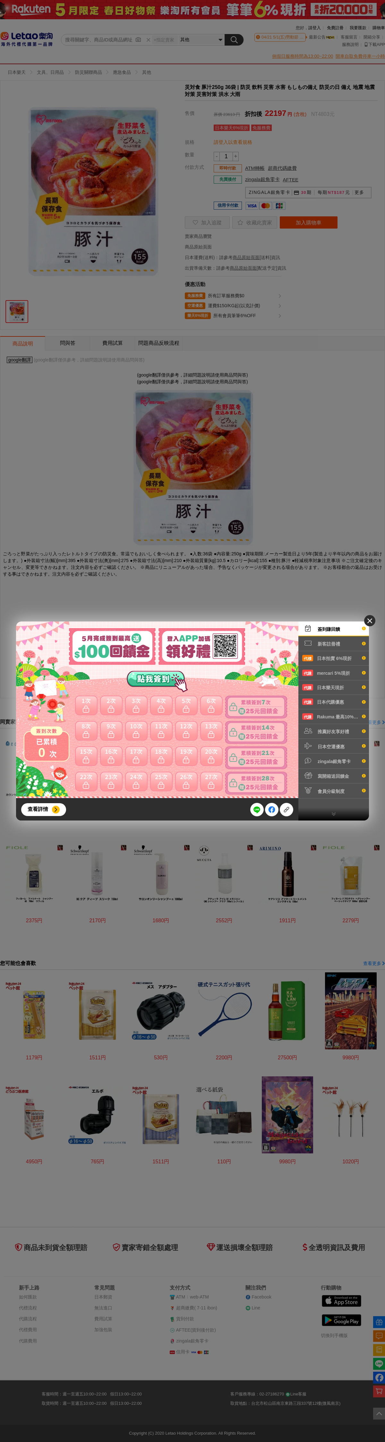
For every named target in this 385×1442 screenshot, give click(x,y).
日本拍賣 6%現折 (334, 658)
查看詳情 (38, 809)
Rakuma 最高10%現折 (334, 716)
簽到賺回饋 (334, 628)
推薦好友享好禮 (334, 731)
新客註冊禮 (334, 643)
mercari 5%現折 (334, 673)
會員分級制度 (334, 790)
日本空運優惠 (334, 746)
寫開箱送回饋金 (334, 775)
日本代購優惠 (334, 702)
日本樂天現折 (334, 687)
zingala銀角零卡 (334, 761)
